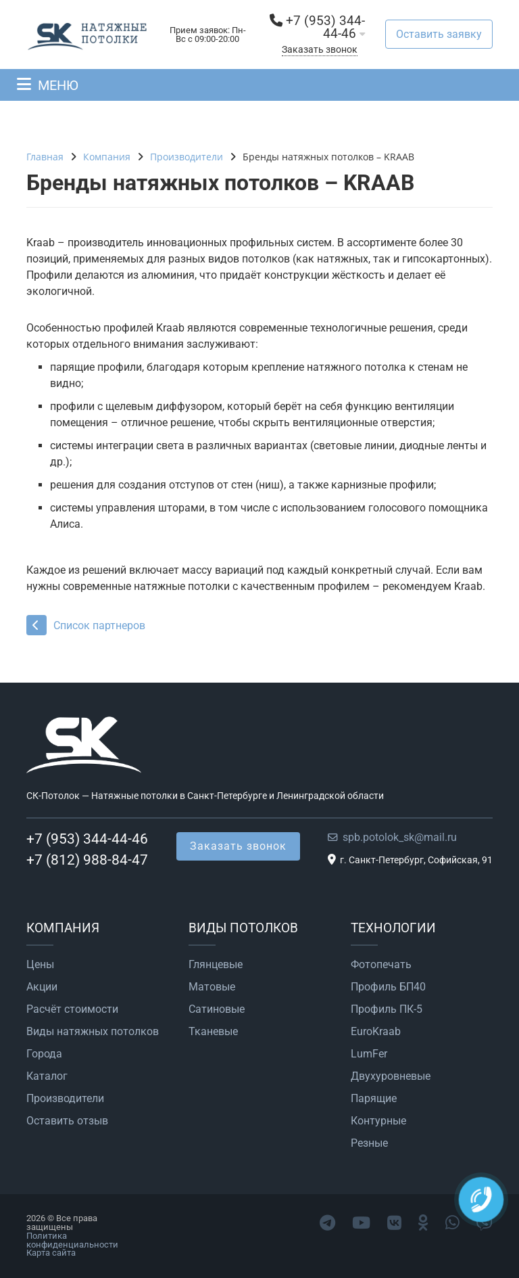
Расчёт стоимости (72, 1009)
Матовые (212, 987)
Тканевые (213, 1031)
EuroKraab (376, 1031)
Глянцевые (216, 964)
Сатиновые (217, 1009)
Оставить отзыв (67, 1121)
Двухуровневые (390, 1076)
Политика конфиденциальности (72, 1240)
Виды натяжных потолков (92, 1031)
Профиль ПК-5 (386, 1009)
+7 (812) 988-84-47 (87, 860)
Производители (65, 1098)
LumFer (369, 1054)
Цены (40, 964)
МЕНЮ (58, 85)
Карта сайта (51, 1253)
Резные (369, 1143)
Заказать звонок (319, 49)
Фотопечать (381, 964)
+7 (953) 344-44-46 (325, 27)
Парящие (374, 1098)
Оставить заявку (439, 34)
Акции (41, 987)
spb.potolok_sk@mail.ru (400, 837)
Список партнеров (85, 625)
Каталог (47, 1076)
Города (44, 1054)
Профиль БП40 (388, 987)
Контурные (378, 1121)
